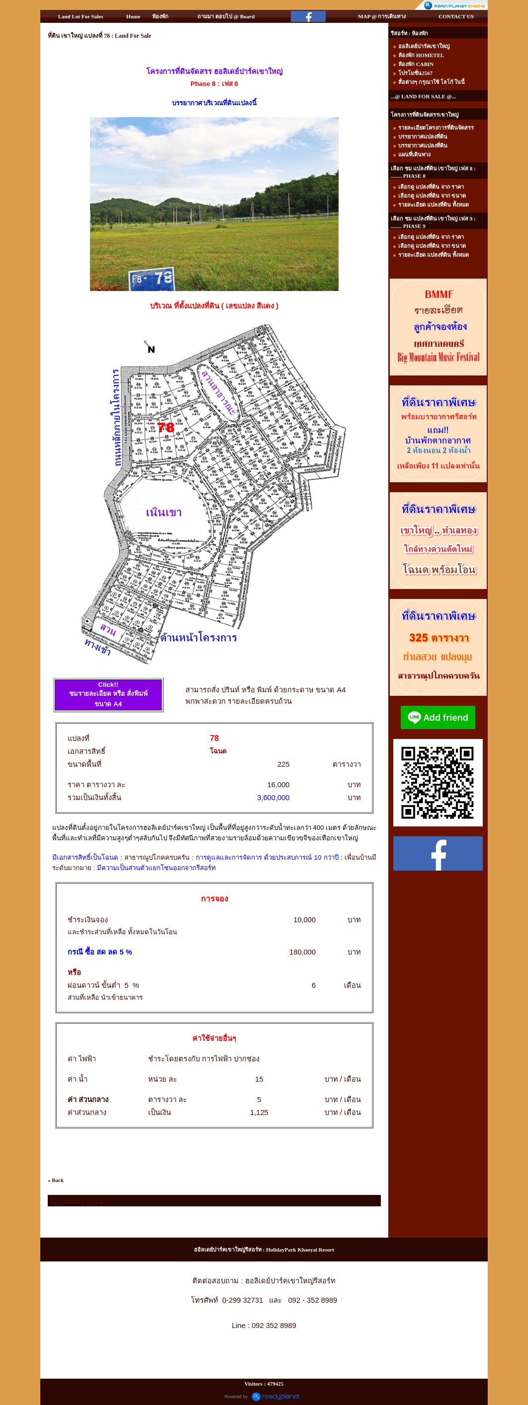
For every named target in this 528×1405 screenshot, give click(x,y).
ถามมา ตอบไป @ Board (226, 16)
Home (133, 16)
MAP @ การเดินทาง (382, 16)
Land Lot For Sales (80, 16)
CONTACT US (456, 16)
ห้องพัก (160, 16)
